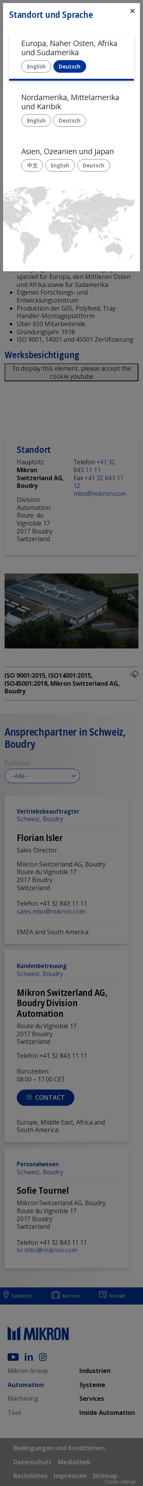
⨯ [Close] (132, 10)
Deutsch (69, 66)
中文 (32, 165)
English (36, 66)
